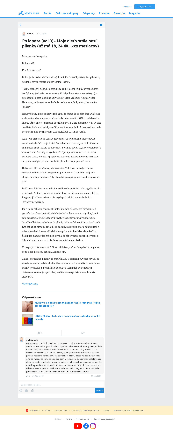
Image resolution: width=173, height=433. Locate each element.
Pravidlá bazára (60, 410)
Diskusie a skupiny (66, 13)
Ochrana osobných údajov (104, 419)
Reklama (58, 419)
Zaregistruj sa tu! (144, 6)
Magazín (134, 13)
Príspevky (89, 13)
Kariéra (69, 419)
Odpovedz (37, 376)
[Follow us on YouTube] (78, 426)
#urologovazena (30, 283)
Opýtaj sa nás (34, 410)
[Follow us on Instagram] (94, 426)
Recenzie (119, 13)
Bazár (47, 13)
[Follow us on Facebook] (86, 426)
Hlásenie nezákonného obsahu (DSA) (128, 410)
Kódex (47, 410)
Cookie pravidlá (82, 419)
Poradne (104, 13)
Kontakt (107, 410)
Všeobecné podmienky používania (85, 410)
